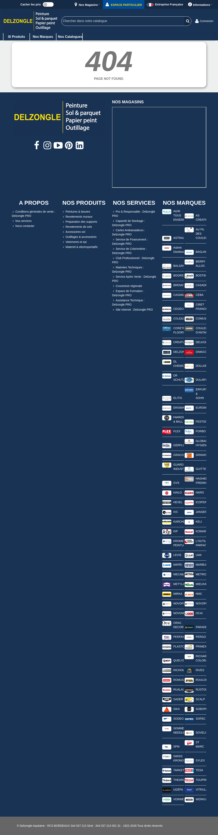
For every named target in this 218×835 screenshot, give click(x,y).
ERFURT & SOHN (201, 394)
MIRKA (177, 593)
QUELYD (178, 660)
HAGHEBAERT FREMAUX (201, 480)
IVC (175, 511)
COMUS (201, 318)
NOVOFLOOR (201, 603)
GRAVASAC (201, 455)
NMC (199, 593)
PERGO (201, 636)
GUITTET (201, 468)
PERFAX (178, 636)
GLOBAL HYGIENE (201, 443)
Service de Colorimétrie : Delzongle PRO (129, 251)
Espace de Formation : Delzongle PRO (128, 293)
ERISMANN (178, 407)
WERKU (201, 799)
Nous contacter (23, 226)
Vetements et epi (74, 242)
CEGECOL (178, 308)
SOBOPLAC (201, 709)
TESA (199, 770)
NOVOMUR (178, 613)
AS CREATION (201, 217)
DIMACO (201, 351)
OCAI (199, 613)
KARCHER (178, 521)
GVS (176, 482)
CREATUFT (178, 342)
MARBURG (201, 564)
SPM (176, 746)
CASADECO (201, 285)
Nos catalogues (70, 36)
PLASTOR (178, 646)
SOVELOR (201, 732)
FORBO (201, 431)
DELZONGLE (178, 351)
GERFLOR (178, 445)
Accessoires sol (73, 232)
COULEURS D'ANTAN (201, 330)
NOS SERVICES (134, 203)
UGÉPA (178, 789)
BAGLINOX (201, 251)
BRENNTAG (178, 285)
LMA (199, 555)
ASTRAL (178, 237)
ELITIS (177, 398)
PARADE (201, 627)
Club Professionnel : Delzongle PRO (133, 260)
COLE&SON (178, 318)
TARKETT (178, 770)
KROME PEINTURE (178, 543)
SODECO (178, 718)
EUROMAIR (201, 407)
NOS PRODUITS (83, 203)
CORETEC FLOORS (178, 330)
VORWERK (178, 799)
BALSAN (178, 265)
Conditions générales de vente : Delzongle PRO (33, 213)
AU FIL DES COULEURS (201, 233)
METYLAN (178, 584)
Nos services (22, 221)
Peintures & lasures (76, 212)
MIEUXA (201, 584)
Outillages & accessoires (79, 237)
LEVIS (177, 555)
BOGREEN (178, 275)
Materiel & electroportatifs (80, 247)
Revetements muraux (77, 217)
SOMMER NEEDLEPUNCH (178, 730)
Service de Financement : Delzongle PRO (130, 241)
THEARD (178, 779)
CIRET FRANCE (201, 306)
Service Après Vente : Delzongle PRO (134, 279)
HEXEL (178, 502)
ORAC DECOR (178, 625)
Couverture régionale (127, 286)
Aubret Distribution (178, 249)
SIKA (176, 709)
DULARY (201, 379)
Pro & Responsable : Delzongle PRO (133, 213)
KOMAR (201, 531)
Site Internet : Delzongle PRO (132, 310)
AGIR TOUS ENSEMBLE (178, 215)
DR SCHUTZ (178, 377)
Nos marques (43, 36)
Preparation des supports (79, 222)
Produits (16, 36)
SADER (178, 699)
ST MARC (200, 744)
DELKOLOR (201, 342)
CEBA (199, 294)
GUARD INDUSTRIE (178, 466)
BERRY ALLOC (200, 263)
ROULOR (201, 679)
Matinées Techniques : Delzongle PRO (128, 269)
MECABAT (178, 574)
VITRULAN (201, 789)
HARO (200, 492)
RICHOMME (178, 670)
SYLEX (200, 760)
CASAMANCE (178, 294)
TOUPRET (201, 779)
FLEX (176, 431)
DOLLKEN (201, 365)
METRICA (201, 574)
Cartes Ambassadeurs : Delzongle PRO (128, 232)
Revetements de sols (77, 227)
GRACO (178, 455)
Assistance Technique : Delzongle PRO (128, 302)
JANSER (201, 511)
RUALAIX (178, 689)
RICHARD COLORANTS (201, 658)
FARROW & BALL (178, 419)
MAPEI (177, 564)
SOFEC (200, 718)
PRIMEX (201, 646)
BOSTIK (201, 275)
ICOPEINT (201, 502)
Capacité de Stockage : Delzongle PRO (128, 223)
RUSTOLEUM (201, 689)
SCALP (200, 699)
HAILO (177, 492)
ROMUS (178, 679)
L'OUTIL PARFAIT (201, 543)
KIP (175, 531)
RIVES (200, 670)
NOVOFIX (178, 603)
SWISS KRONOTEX (178, 758)
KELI (199, 521)
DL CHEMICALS (178, 363)
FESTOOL (201, 421)
